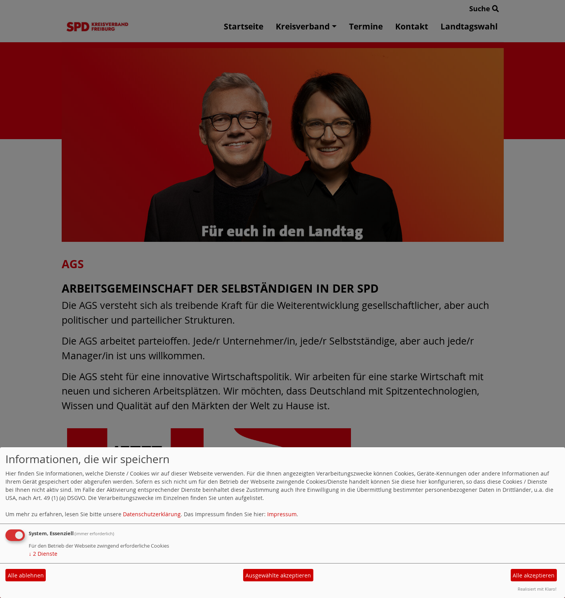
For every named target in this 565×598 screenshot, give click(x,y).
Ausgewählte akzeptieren (278, 575)
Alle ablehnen (26, 575)
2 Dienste (43, 553)
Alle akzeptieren (534, 575)
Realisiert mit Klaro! (537, 589)
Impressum (282, 514)
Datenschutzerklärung (152, 514)
